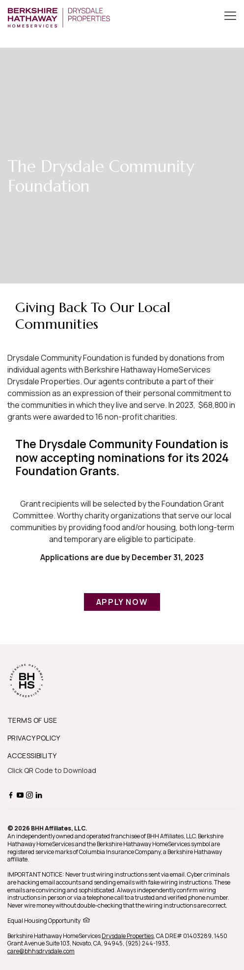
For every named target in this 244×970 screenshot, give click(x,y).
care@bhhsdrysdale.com (41, 951)
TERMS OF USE (32, 720)
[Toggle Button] (230, 17)
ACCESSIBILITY (31, 755)
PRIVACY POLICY (33, 737)
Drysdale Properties (128, 936)
